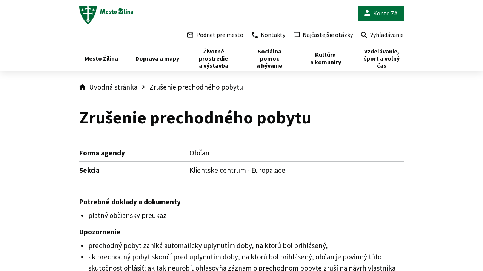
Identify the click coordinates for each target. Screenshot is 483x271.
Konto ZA (381, 13)
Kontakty (268, 34)
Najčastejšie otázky (323, 34)
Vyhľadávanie (382, 35)
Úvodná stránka (113, 86)
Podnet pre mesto (215, 34)
